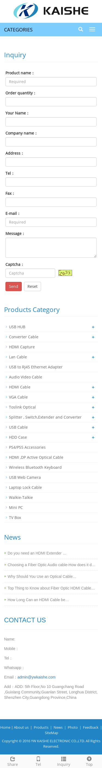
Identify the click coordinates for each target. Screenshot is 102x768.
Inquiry (64, 761)
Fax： (10, 193)
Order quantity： (20, 92)
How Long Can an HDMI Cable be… (38, 600)
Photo (73, 727)
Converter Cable (23, 336)
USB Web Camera (25, 477)
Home (5, 727)
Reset (32, 286)
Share (13, 761)
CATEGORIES (18, 29)
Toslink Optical (22, 407)
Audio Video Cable (25, 377)
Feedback (90, 727)
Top (89, 761)
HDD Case (18, 437)
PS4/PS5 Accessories (27, 447)
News (58, 727)
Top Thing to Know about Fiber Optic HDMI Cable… (51, 588)
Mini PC (16, 507)
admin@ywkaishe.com (36, 677)
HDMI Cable (19, 387)
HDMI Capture (22, 346)
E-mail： (13, 213)
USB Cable (18, 427)
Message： (15, 233)
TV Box (15, 517)
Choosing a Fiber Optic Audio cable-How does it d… (51, 565)
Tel (38, 761)
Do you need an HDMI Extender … (37, 553)
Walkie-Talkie (21, 497)
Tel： (10, 173)
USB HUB (17, 326)
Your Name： (17, 113)
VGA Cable (18, 397)
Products (41, 727)
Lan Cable (18, 356)
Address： (14, 153)
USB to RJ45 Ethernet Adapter (36, 366)
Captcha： (14, 264)
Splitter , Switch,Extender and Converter (45, 417)
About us (21, 727)
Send (13, 286)
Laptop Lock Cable (25, 487)
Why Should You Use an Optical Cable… (42, 576)
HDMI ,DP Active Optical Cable (36, 457)
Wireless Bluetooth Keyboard (35, 467)
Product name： (20, 72)
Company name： (21, 133)
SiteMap (51, 732)
